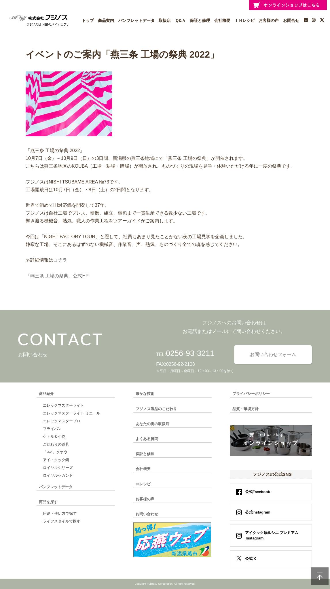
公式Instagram (257, 512)
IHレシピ (143, 484)
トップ (88, 20)
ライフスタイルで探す (61, 521)
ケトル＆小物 (54, 436)
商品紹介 (46, 393)
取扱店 (165, 20)
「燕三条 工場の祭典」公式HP (57, 275)
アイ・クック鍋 (56, 460)
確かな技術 (145, 393)
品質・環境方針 (245, 409)
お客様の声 (269, 20)
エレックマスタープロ (61, 421)
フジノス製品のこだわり (156, 409)
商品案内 (106, 20)
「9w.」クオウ (55, 452)
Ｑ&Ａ (180, 20)
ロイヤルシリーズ (58, 467)
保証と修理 (200, 20)
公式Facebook (257, 492)
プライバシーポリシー (251, 393)
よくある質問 (147, 439)
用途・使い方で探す (60, 513)
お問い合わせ (147, 514)
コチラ (60, 259)
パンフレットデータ (136, 20)
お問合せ (291, 20)
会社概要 (222, 20)
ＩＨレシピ (244, 20)
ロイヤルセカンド (58, 475)
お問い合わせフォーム (273, 354)
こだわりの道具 (56, 444)
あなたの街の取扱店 (152, 424)
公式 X (250, 558)
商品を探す (48, 502)
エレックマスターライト (63, 405)
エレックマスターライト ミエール (71, 413)
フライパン (52, 429)
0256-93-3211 (190, 353)
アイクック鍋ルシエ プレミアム (270, 536)
